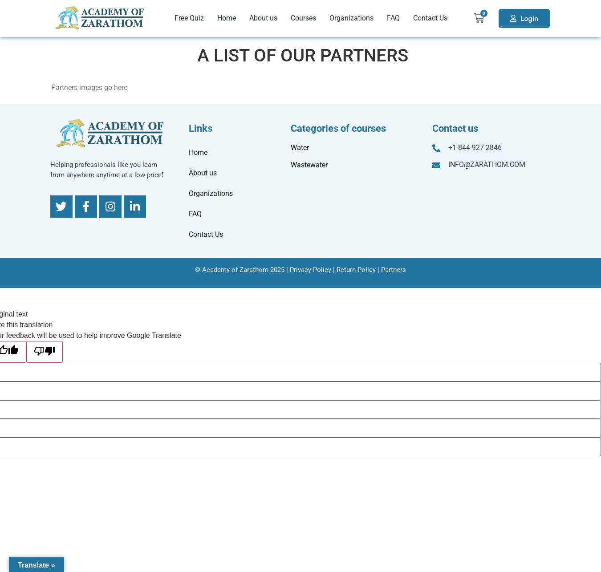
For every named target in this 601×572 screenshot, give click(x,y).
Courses (303, 18)
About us (263, 18)
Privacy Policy (310, 270)
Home (226, 18)
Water (300, 147)
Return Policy (356, 270)
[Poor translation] (44, 352)
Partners (393, 270)
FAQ (393, 18)
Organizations (351, 18)
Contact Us (430, 18)
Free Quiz (189, 18)
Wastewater (309, 165)
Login (529, 18)
